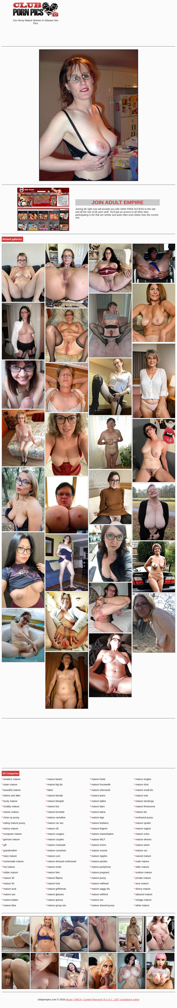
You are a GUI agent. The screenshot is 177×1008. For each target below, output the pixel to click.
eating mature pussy (13, 823)
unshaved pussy (143, 817)
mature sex (97, 899)
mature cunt (53, 856)
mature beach (54, 779)
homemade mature (13, 861)
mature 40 (8, 883)
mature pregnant (99, 872)
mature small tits (143, 790)
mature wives (142, 845)
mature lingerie (99, 828)
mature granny (54, 899)
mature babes (10, 899)
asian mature (9, 784)
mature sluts (141, 784)
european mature (12, 834)
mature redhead (99, 883)
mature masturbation (102, 834)
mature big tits (54, 784)
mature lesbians (99, 823)
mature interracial (100, 790)
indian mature (10, 872)
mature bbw (9, 905)
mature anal (9, 888)
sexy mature (141, 883)
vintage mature (142, 899)
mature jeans (97, 795)
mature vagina (142, 828)
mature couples (55, 839)
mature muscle (98, 850)
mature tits (140, 812)
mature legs (97, 817)
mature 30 (8, 878)
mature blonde (54, 795)
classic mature (10, 812)
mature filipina (54, 878)
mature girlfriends (56, 888)
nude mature (141, 861)
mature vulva (141, 834)
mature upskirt (142, 823)
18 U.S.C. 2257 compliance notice (121, 999)
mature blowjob (55, 801)
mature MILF (97, 839)
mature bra (52, 806)
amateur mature (11, 779)
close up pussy (10, 817)
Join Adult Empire (117, 202)
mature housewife (100, 784)
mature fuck (53, 883)
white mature (141, 905)
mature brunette (55, 812)
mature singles (142, 779)
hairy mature (9, 856)
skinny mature (142, 888)
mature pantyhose (100, 867)
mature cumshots (56, 850)
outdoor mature (143, 872)
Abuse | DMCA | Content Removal (84, 999)
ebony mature (10, 828)
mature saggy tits (100, 888)
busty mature (9, 801)
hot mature (8, 867)
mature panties (99, 861)
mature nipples (98, 856)
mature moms (98, 845)
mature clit (52, 828)
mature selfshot (99, 894)
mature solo (141, 795)
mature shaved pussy (102, 905)
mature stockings (144, 801)
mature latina (97, 812)
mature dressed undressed (61, 861)
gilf (4, 845)
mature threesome (144, 806)
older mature (141, 867)
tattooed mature (143, 894)
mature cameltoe (56, 817)
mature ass (8, 894)
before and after (11, 795)
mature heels (97, 779)
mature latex (97, 806)
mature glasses (55, 894)
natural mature (142, 856)
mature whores (142, 839)
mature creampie (56, 845)
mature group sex (56, 905)
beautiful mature (11, 790)
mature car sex (54, 823)
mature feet (53, 872)
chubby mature (10, 806)
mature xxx (140, 850)
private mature (142, 878)
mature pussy (98, 878)
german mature (11, 839)
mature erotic (54, 867)
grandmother (9, 850)
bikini (49, 790)
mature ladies (98, 801)
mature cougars (55, 834)
